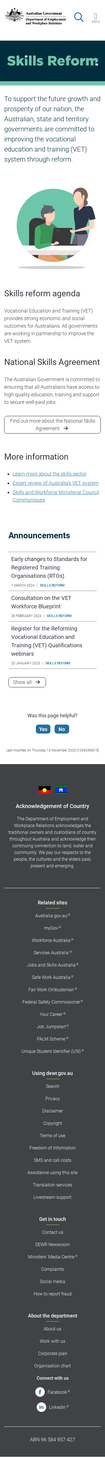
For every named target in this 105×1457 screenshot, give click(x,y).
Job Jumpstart (51, 1026)
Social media (52, 1281)
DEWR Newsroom (52, 1244)
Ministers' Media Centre (51, 1257)
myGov (51, 928)
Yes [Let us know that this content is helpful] (43, 729)
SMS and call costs (52, 1160)
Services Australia (51, 952)
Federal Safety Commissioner (51, 1002)
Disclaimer (52, 1111)
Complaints (52, 1269)
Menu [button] (96, 21)
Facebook (57, 1392)
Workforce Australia (51, 940)
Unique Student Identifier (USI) (51, 1051)
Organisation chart (52, 1365)
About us (52, 1329)
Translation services (52, 1185)
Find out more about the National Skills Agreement (52, 424)
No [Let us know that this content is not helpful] (62, 729)
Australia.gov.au (51, 915)
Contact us (52, 1232)
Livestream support (52, 1197)
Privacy (52, 1098)
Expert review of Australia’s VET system (56, 483)
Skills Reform (52, 585)
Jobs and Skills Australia (51, 965)
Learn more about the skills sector (50, 474)
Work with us (52, 1341)
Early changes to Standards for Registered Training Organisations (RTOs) (49, 567)
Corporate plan (52, 1353)
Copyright (52, 1123)
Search (52, 1086)
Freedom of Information (52, 1148)
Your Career (51, 1014)
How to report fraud (53, 1294)
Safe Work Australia (51, 977)
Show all (29, 681)
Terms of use (52, 1135)
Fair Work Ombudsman (51, 989)
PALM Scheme (51, 1039)
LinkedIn (57, 1407)
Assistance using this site (52, 1172)
